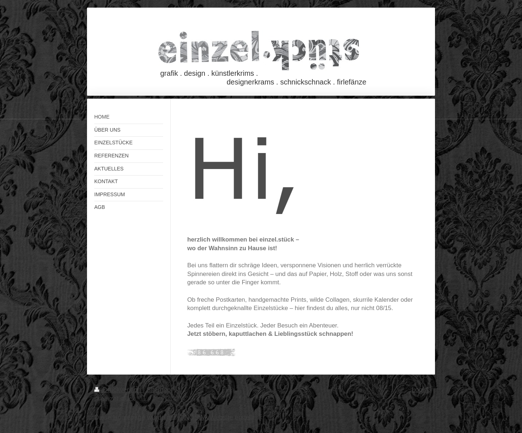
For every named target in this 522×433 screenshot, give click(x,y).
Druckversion (118, 389)
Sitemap (158, 389)
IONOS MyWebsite (205, 417)
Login (419, 389)
